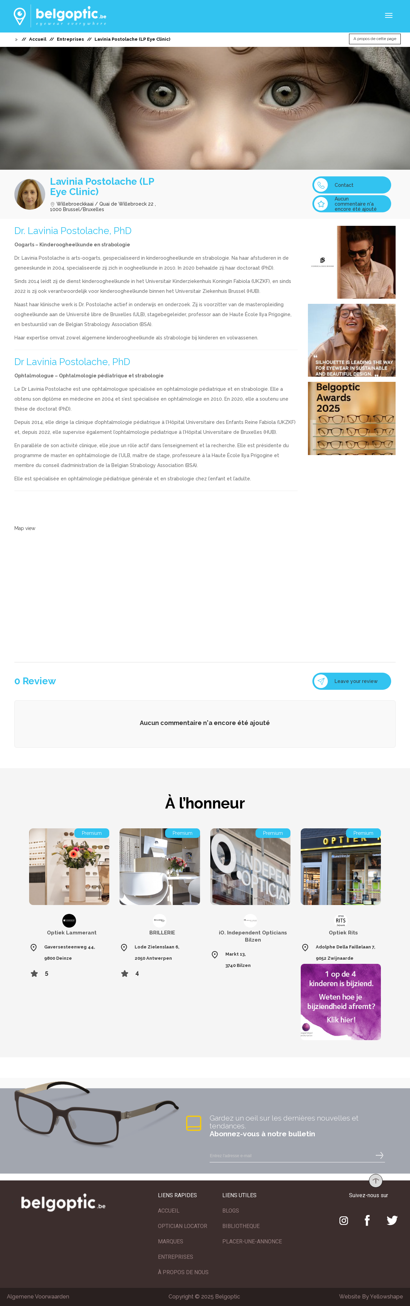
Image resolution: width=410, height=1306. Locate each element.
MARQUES (170, 1241)
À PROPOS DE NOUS (183, 1272)
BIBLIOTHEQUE (241, 1226)
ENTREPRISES (175, 1257)
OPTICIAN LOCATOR (182, 1226)
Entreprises (70, 39)
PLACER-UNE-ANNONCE (252, 1241)
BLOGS (230, 1210)
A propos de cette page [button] (374, 39)
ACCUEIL (168, 1210)
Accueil (37, 39)
